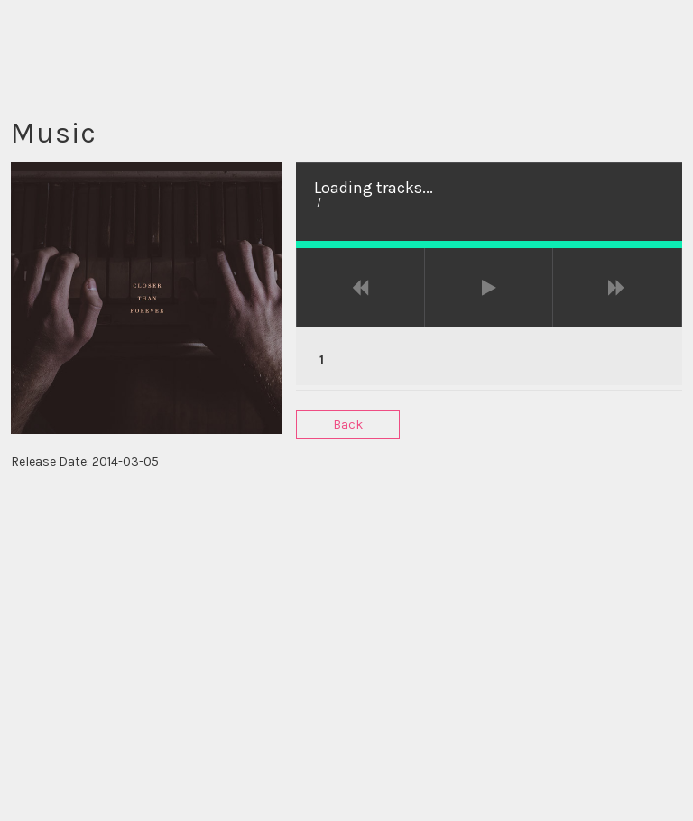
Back (348, 424)
